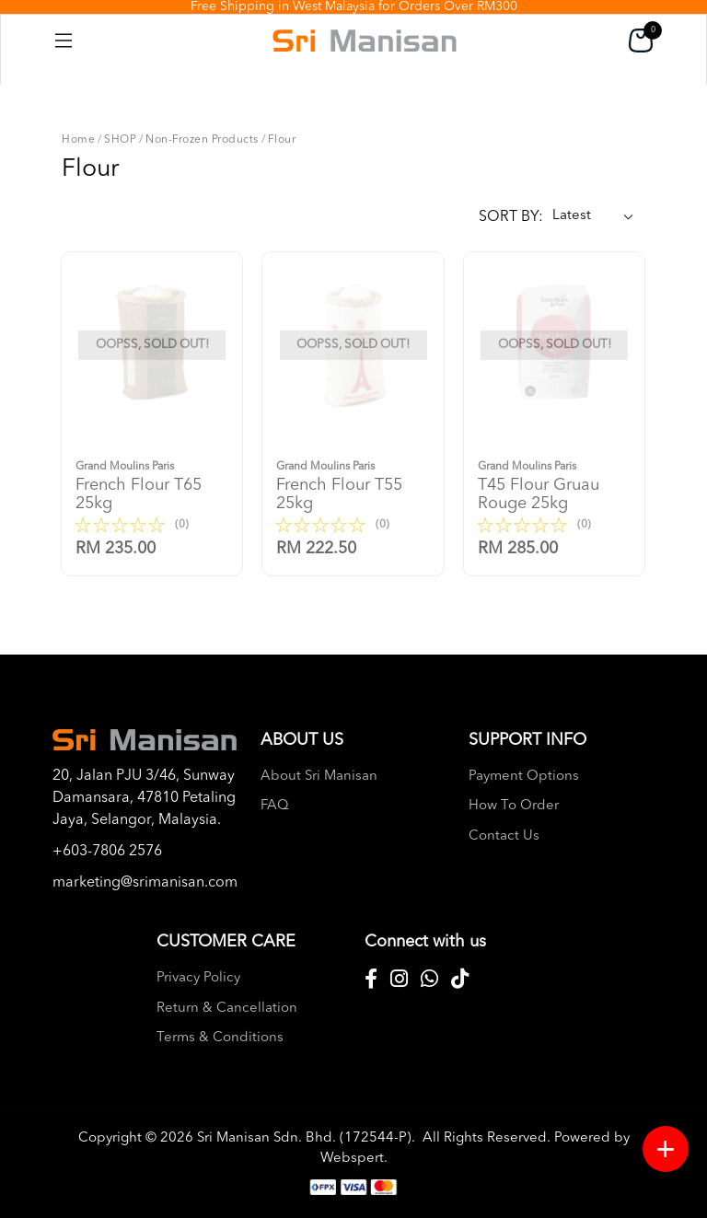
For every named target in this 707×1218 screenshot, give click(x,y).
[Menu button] (666, 1149)
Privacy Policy (198, 978)
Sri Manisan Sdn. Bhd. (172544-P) (304, 1138)
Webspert (352, 1159)
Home (78, 139)
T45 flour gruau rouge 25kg (554, 485)
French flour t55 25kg (352, 485)
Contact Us (504, 836)
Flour (282, 139)
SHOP (120, 139)
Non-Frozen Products (202, 139)
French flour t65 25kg (151, 485)
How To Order (514, 806)
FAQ (275, 806)
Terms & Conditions (220, 1038)
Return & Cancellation (226, 1008)
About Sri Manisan (319, 776)
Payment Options (524, 776)
